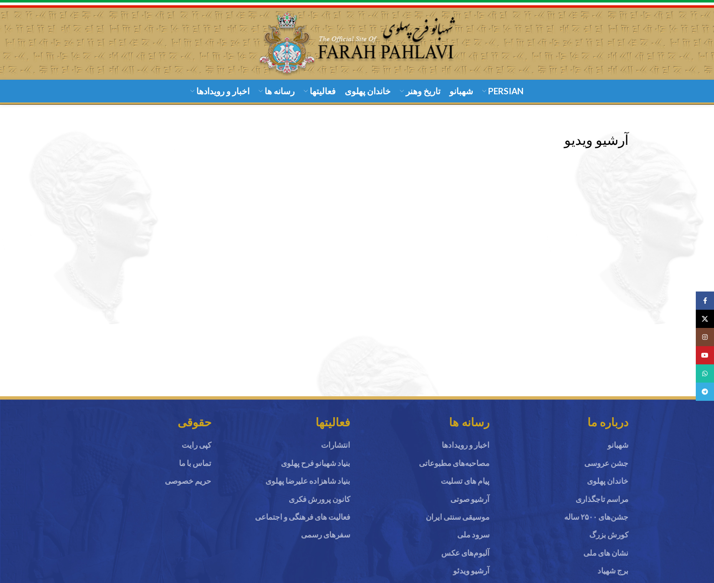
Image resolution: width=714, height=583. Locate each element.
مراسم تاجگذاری (602, 505)
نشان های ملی (605, 558)
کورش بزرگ (608, 541)
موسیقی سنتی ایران (458, 523)
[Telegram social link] (705, 392)
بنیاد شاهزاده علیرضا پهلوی (307, 488)
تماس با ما (195, 470)
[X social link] (705, 319)
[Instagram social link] (705, 337)
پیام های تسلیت (465, 488)
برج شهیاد (612, 576)
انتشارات (335, 452)
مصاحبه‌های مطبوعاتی (454, 470)
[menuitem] (503, 99)
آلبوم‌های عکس (465, 558)
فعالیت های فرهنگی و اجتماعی (302, 523)
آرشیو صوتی (470, 505)
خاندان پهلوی (607, 488)
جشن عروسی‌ (606, 470)
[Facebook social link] (705, 301)
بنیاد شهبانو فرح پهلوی (315, 470)
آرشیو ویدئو (471, 576)
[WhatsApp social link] (705, 373)
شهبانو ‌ (617, 452)
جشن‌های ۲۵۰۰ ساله (596, 523)
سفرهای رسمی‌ (325, 541)
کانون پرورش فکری (319, 505)
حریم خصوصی (188, 488)
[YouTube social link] (705, 355)
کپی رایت (196, 452)
